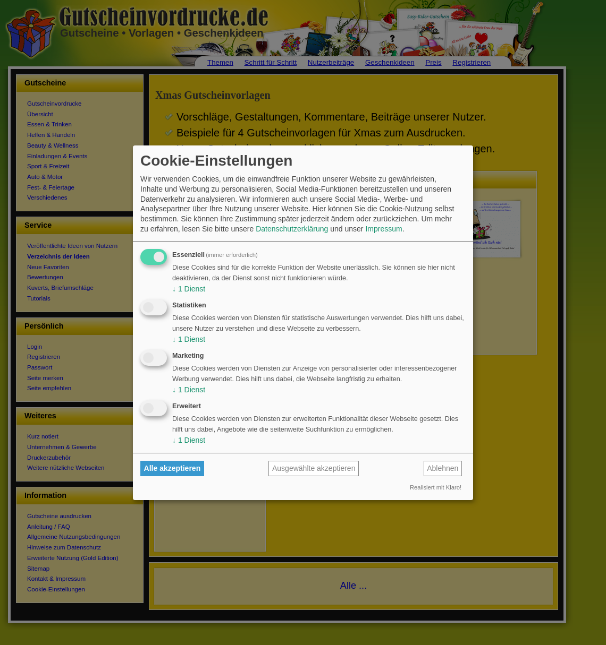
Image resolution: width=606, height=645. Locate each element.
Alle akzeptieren (172, 468)
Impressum (383, 229)
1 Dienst (188, 289)
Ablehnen (442, 468)
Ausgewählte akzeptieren (313, 468)
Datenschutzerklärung (292, 229)
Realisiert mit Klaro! (435, 487)
